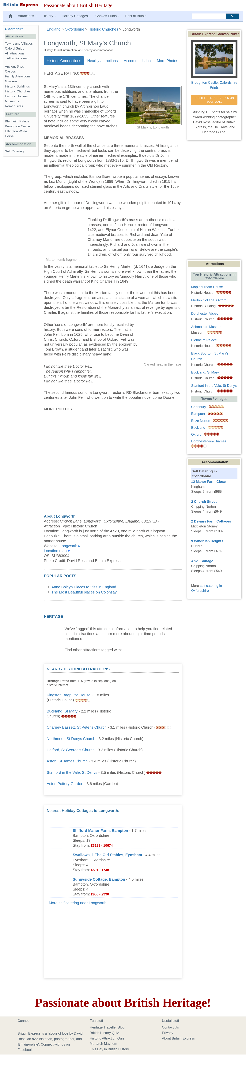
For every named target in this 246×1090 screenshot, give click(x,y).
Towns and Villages (19, 43)
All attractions (15, 53)
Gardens (11, 81)
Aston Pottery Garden (65, 784)
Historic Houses (16, 96)
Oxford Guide (14, 48)
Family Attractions (18, 76)
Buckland (198, 428)
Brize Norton (200, 421)
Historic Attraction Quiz (107, 1038)
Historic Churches (18, 91)
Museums (12, 101)
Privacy (167, 1033)
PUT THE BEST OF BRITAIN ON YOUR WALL (215, 99)
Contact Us (170, 1027)
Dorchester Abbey (204, 313)
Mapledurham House (207, 287)
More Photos (167, 61)
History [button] (49, 16)
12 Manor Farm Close (208, 482)
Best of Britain (135, 16)
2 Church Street (204, 502)
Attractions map (18, 58)
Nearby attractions (102, 61)
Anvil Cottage (202, 561)
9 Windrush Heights (207, 541)
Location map (55, 551)
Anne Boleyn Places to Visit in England (83, 587)
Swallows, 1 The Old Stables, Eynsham (107, 855)
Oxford (196, 434)
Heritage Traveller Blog (107, 1027)
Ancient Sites (14, 66)
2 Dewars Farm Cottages (211, 521)
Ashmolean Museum (206, 327)
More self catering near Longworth (78, 903)
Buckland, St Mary (62, 711)
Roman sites (14, 106)
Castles (10, 71)
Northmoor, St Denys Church (71, 739)
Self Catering (14, 151)
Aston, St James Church (67, 761)
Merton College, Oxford (208, 300)
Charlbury (198, 407)
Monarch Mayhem (103, 1044)
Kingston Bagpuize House (68, 695)
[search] (209, 16)
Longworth (68, 546)
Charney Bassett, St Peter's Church (77, 727)
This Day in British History (109, 1049)
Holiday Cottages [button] (76, 16)
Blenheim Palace (17, 121)
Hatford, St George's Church (71, 750)
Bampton (198, 414)
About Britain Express (178, 1038)
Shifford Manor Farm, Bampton (100, 830)
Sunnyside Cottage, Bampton (99, 879)
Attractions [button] (27, 16)
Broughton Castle (17, 126)
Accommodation (137, 61)
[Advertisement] (150, 690)
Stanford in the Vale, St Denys (72, 772)
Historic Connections (64, 61)
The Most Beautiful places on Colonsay (84, 592)
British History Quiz (104, 1033)
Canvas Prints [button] (107, 16)
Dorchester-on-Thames (208, 441)
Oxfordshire (14, 29)
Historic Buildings (17, 86)
